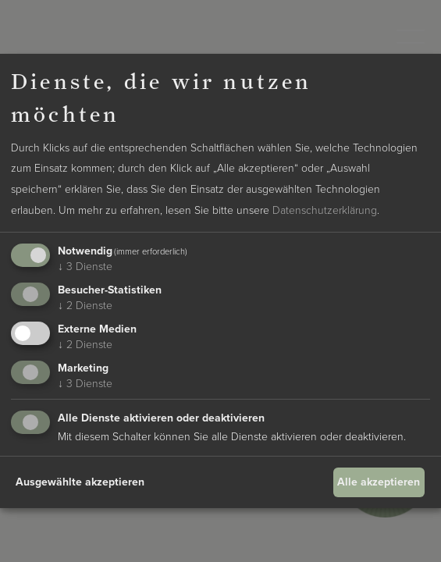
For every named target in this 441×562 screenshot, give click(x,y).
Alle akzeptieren (378, 482)
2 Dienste (85, 305)
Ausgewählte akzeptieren (80, 482)
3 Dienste (85, 266)
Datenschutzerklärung (324, 210)
